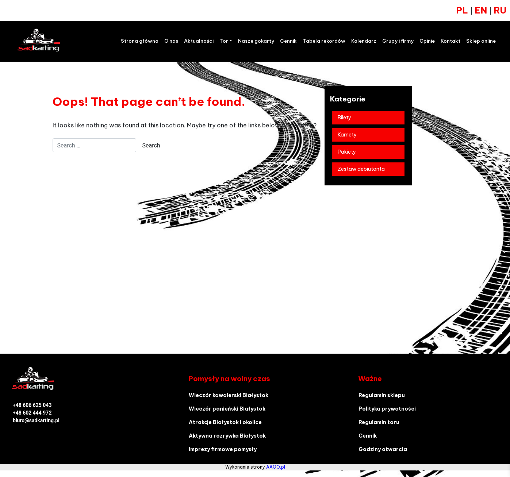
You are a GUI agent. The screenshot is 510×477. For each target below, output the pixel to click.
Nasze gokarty (256, 41)
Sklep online (481, 41)
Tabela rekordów (324, 41)
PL (462, 10)
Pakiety (347, 152)
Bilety (344, 117)
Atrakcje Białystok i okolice (225, 422)
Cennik (288, 41)
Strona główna (139, 41)
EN (482, 10)
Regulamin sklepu (381, 395)
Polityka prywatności (387, 408)
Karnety (347, 134)
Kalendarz (363, 41)
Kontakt (450, 41)
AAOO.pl (275, 467)
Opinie (427, 41)
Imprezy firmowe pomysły (223, 449)
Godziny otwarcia (382, 449)
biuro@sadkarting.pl (36, 420)
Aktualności (199, 41)
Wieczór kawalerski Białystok (228, 395)
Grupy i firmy (398, 41)
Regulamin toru (378, 422)
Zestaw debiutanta (361, 169)
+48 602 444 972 (32, 413)
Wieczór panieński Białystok (227, 408)
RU (500, 10)
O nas (171, 41)
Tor (223, 41)
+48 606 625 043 (32, 405)
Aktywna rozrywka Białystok (227, 435)
